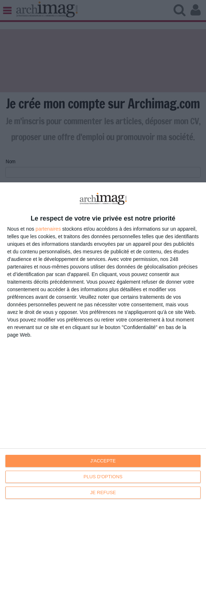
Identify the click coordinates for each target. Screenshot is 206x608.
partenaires (48, 228)
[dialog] (103, 395)
